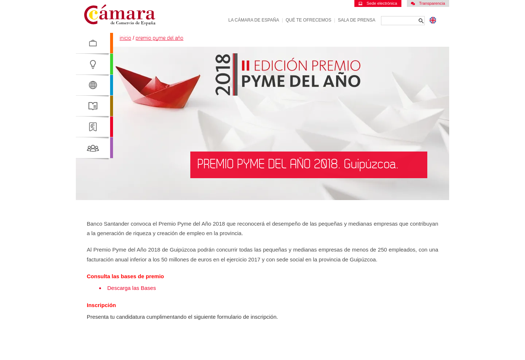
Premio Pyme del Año (159, 38)
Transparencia (428, 3)
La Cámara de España (253, 20)
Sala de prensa (357, 20)
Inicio (125, 38)
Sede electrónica (377, 3)
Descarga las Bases (132, 288)
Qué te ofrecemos (308, 20)
